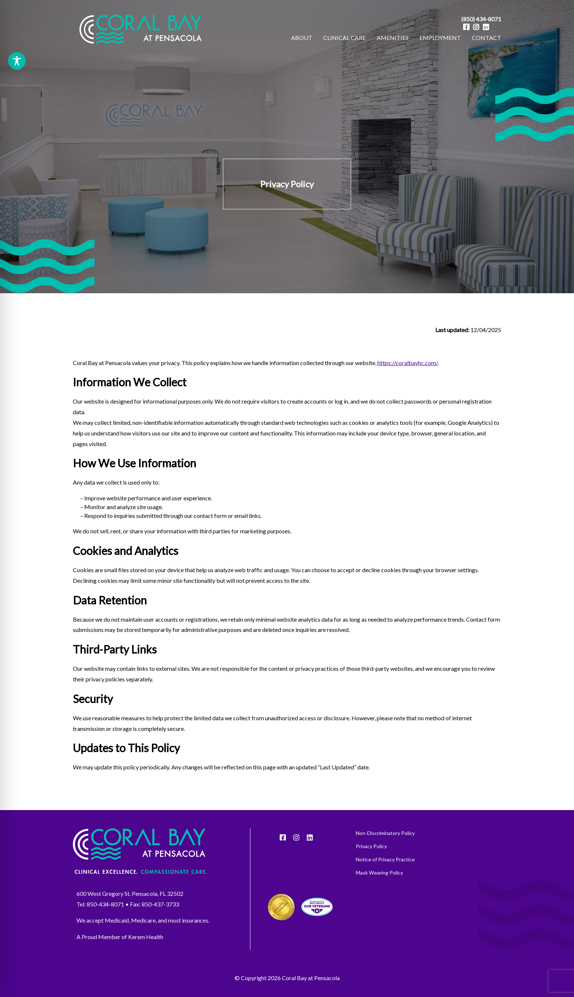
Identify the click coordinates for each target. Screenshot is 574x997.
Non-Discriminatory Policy (385, 853)
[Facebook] (466, 26)
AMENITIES (393, 37)
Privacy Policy (371, 866)
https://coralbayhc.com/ (407, 382)
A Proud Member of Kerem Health (120, 956)
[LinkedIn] (486, 26)
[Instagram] (476, 26)
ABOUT (301, 37)
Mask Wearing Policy (379, 892)
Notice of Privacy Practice (385, 879)
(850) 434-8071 (481, 18)
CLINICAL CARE (344, 37)
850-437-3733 (160, 923)
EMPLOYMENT (440, 37)
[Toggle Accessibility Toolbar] (16, 60)
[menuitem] (302, 37)
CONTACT (486, 37)
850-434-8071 (105, 923)
